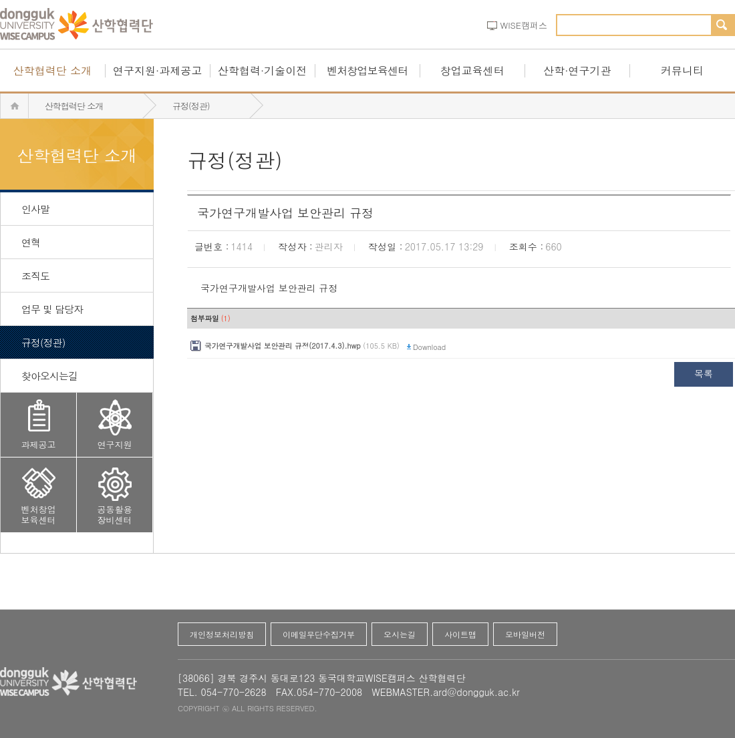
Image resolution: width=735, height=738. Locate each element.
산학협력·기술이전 (262, 70)
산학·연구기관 (577, 70)
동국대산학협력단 (76, 24)
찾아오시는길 (49, 376)
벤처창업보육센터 (367, 70)
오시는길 (400, 634)
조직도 (35, 275)
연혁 (30, 242)
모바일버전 (525, 634)
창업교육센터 (472, 70)
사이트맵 (460, 634)
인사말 (35, 209)
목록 (703, 373)
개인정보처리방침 (222, 634)
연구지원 (115, 444)
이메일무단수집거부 (319, 634)
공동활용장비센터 (115, 514)
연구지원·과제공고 (157, 70)
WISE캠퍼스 (523, 25)
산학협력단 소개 (52, 70)
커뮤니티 (682, 70)
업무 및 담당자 (52, 309)
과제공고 (38, 444)
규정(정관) (191, 106)
